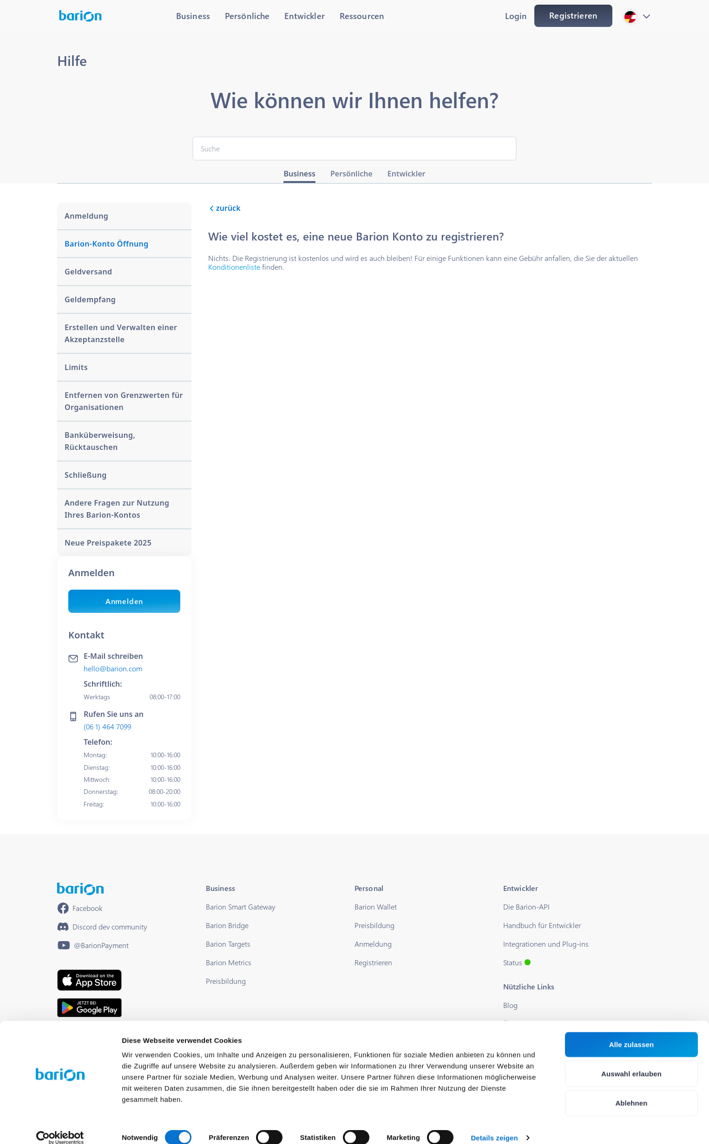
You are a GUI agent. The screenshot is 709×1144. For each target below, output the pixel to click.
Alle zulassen (631, 1032)
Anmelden (124, 601)
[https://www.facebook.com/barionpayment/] (80, 908)
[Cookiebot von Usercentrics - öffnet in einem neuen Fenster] (60, 1126)
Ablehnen (631, 1091)
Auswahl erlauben (631, 1062)
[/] (80, 889)
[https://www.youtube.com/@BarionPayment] (93, 945)
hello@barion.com (113, 668)
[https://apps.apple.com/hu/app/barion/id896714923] (89, 980)
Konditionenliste (234, 267)
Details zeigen (494, 1126)
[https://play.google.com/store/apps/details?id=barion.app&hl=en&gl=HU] (89, 1007)
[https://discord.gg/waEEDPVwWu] (102, 926)
